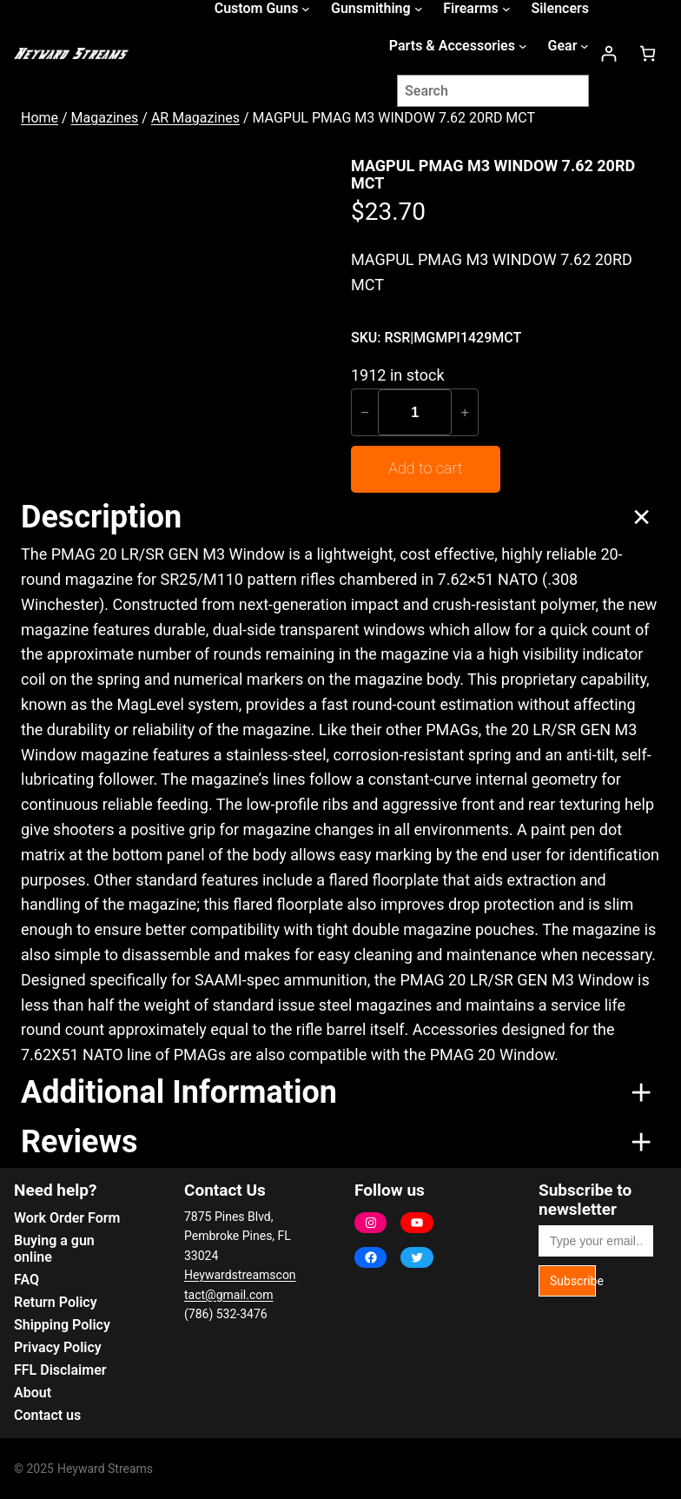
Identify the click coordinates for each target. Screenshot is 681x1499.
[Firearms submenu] (506, 8)
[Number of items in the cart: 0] (647, 53)
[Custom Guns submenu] (305, 8)
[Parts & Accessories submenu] (523, 46)
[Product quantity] (415, 412)
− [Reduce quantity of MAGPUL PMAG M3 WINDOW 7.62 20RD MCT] (364, 412)
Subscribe (573, 1281)
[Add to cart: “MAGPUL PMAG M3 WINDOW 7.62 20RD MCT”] (425, 469)
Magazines (105, 117)
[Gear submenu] (584, 46)
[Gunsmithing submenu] (418, 8)
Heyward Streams (105, 1469)
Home (39, 117)
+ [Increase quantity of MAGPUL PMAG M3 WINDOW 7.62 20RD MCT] (464, 412)
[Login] (608, 53)
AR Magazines (195, 117)
